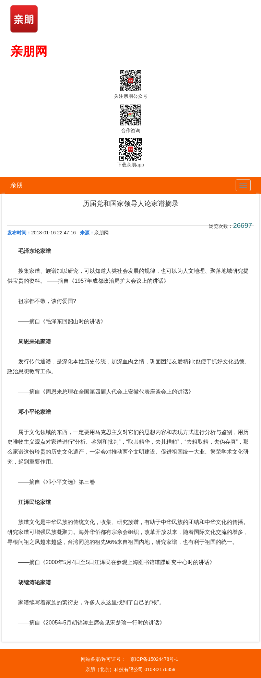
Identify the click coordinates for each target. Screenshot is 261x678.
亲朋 (16, 185)
